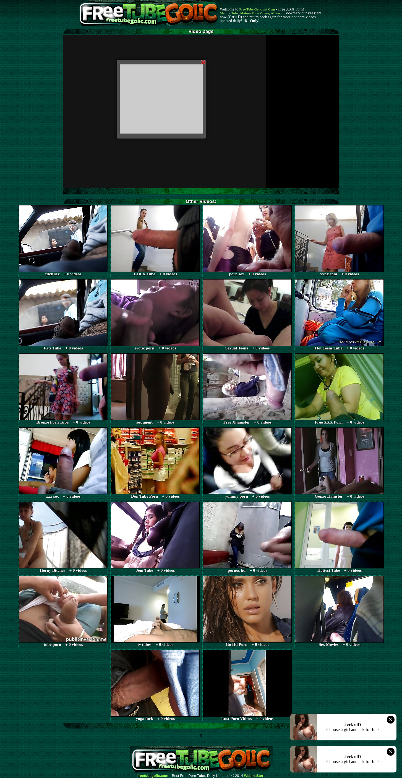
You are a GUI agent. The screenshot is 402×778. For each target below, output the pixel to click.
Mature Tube (229, 13)
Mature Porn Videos (254, 13)
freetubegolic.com (152, 776)
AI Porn (277, 13)
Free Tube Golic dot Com (257, 9)
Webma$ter (253, 776)
